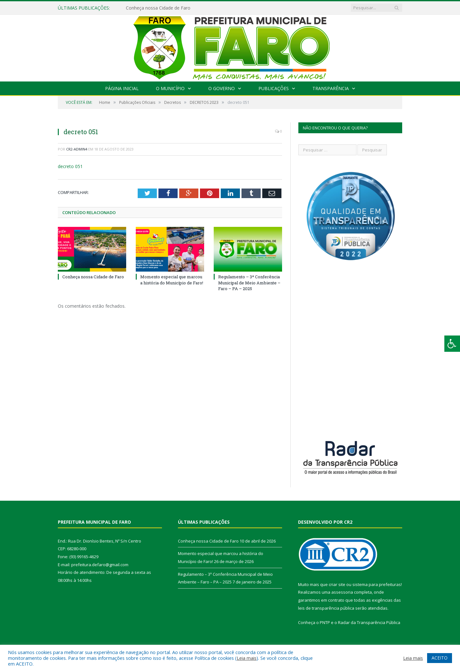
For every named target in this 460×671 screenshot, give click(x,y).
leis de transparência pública (326, 608)
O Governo (221, 88)
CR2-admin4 (76, 149)
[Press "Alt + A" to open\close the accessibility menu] (452, 344)
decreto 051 (70, 166)
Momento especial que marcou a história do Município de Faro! (171, 279)
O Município (170, 88)
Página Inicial (122, 88)
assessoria (342, 592)
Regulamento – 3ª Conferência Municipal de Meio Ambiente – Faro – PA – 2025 (249, 282)
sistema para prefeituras (376, 584)
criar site (337, 584)
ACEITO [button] (440, 658)
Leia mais (247, 658)
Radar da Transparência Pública (369, 622)
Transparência (330, 88)
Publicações (273, 88)
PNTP (325, 622)
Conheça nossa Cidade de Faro (158, 8)
